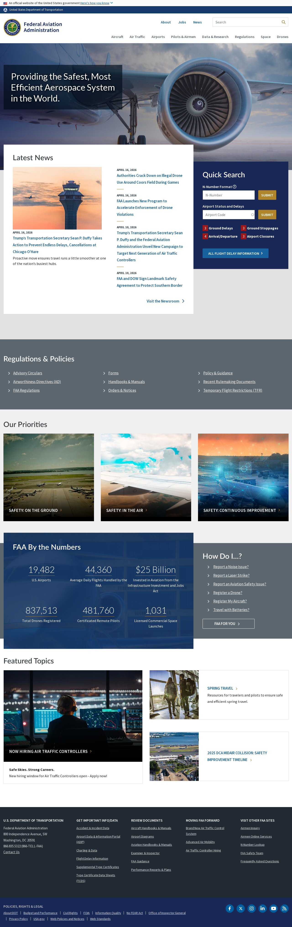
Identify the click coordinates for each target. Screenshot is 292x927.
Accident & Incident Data (92, 828)
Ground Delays (221, 228)
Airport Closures (260, 236)
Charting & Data (86, 850)
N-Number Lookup (253, 845)
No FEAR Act (135, 912)
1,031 (156, 610)
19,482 (41, 569)
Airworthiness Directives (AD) (37, 381)
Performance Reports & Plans (151, 870)
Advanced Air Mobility (200, 842)
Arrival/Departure (223, 236)
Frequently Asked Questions (260, 861)
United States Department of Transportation (36, 9)
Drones (282, 36)
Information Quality (108, 912)
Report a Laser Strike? (231, 575)
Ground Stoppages (262, 228)
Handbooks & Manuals (126, 381)
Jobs (182, 22)
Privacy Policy (18, 918)
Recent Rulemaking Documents (229, 381)
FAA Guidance (140, 861)
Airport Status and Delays (223, 206)
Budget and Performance (40, 912)
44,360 (98, 569)
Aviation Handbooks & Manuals (151, 845)
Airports (158, 36)
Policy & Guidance (218, 373)
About (166, 22)
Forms (113, 373)
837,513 (41, 610)
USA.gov (39, 918)
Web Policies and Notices (67, 918)
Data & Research (215, 36)
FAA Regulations (26, 390)
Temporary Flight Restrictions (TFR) (232, 390)
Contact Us (11, 852)
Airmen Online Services (256, 836)
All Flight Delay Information (235, 253)
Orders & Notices (122, 390)
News (197, 22)
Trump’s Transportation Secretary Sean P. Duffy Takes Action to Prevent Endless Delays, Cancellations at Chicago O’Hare (57, 245)
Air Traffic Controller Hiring (203, 850)
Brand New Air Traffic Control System (205, 831)
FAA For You (228, 623)
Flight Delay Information (92, 858)
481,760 (98, 610)
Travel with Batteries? (231, 609)
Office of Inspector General (167, 912)
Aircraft (117, 36)
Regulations (244, 36)
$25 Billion (156, 569)
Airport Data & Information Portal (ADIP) (98, 839)
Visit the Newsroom (165, 301)
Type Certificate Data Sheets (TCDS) (95, 878)
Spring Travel (222, 688)
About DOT (10, 912)
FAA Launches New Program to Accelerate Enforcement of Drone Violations (145, 207)
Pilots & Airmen (183, 36)
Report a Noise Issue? (231, 566)
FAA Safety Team (252, 853)
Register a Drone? (227, 592)
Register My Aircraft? (230, 601)
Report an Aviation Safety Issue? (239, 584)
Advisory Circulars (27, 373)
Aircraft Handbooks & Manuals (151, 828)
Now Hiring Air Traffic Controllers (48, 751)
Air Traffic (137, 36)
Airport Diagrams (142, 836)
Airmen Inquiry (250, 828)
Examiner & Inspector (145, 853)
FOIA (86, 912)
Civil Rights (70, 912)
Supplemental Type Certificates (97, 867)
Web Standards (100, 918)
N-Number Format (217, 186)
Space (266, 36)
